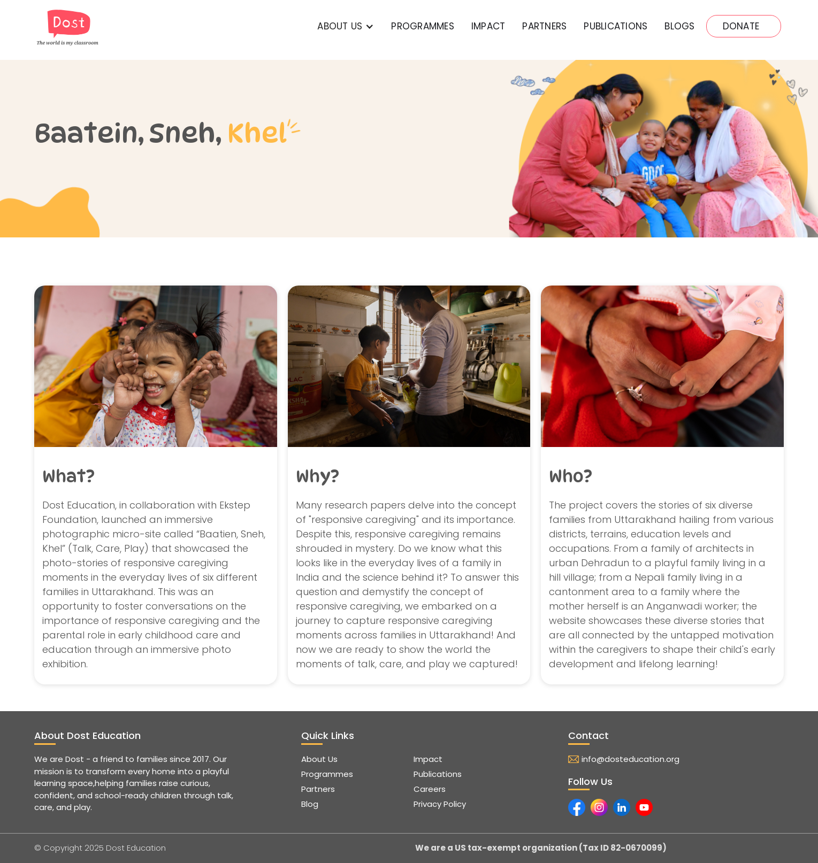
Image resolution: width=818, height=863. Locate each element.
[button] (345, 26)
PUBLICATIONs (615, 26)
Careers (430, 789)
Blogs (679, 26)
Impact (428, 759)
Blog (309, 804)
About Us (319, 759)
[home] (67, 27)
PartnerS (544, 26)
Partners (318, 789)
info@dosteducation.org (630, 759)
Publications (438, 774)
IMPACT (488, 26)
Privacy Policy (440, 804)
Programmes (422, 26)
